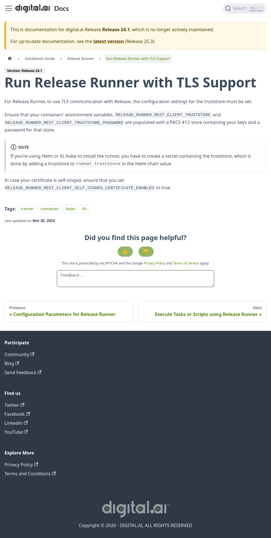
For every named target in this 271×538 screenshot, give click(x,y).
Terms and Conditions (30, 474)
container (50, 209)
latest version (108, 41)
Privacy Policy (155, 263)
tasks (70, 209)
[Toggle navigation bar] (9, 8)
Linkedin (16, 423)
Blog (12, 363)
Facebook (17, 414)
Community (19, 354)
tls (84, 209)
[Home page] (10, 58)
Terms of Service (186, 263)
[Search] (244, 8)
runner (27, 209)
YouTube (16, 432)
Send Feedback (23, 372)
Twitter (14, 405)
